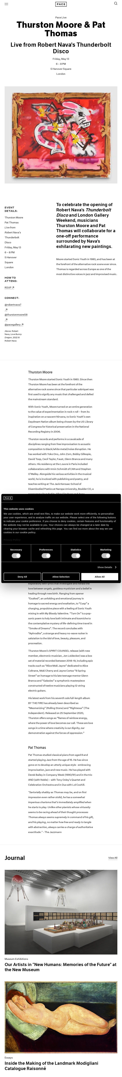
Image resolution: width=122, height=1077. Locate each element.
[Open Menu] (6, 4)
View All (112, 857)
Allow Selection (61, 576)
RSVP (9, 287)
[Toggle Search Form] (115, 3)
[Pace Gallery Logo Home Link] (61, 4)
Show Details (105, 567)
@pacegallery (14, 324)
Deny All (22, 576)
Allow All (100, 576)
